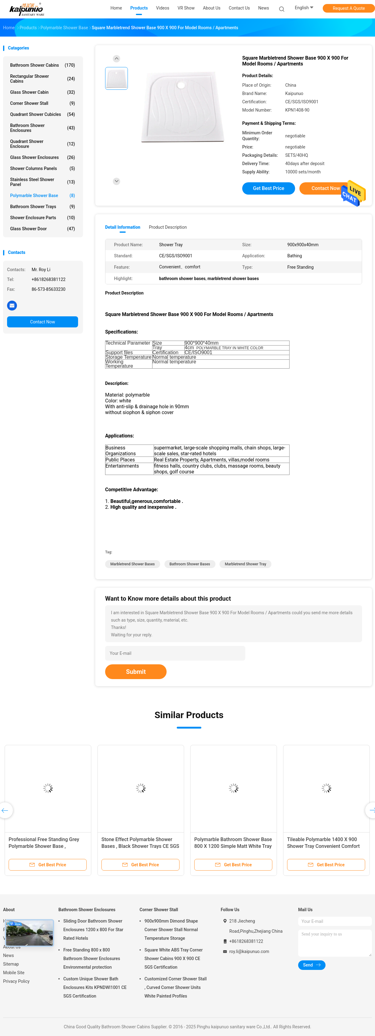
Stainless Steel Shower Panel (42, 182)
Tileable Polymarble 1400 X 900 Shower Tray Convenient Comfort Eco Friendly (323, 846)
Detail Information (122, 227)
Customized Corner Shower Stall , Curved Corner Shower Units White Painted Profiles (175, 987)
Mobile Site (14, 972)
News (8, 955)
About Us (12, 946)
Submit (136, 671)
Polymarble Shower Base (42, 195)
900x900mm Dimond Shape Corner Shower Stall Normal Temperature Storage (171, 930)
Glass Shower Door (42, 229)
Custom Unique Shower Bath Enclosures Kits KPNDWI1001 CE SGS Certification (95, 987)
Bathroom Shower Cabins (42, 65)
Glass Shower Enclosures (42, 157)
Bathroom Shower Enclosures (42, 128)
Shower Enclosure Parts (42, 218)
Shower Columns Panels (42, 168)
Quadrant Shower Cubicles (42, 114)
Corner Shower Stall (42, 103)
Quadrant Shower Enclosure (42, 144)
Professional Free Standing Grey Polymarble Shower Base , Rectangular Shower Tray (44, 846)
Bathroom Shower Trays (42, 207)
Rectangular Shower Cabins (42, 79)
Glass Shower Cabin (42, 92)
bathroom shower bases (190, 564)
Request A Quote (349, 8)
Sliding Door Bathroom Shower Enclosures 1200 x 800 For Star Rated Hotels (93, 930)
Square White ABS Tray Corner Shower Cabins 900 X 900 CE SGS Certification (173, 958)
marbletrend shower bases (132, 564)
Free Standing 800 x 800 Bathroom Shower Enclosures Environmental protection (91, 958)
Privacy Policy (16, 981)
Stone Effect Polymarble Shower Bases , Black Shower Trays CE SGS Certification (140, 846)
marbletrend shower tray (245, 564)
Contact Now (42, 321)
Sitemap (11, 964)
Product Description (168, 227)
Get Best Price (268, 188)
